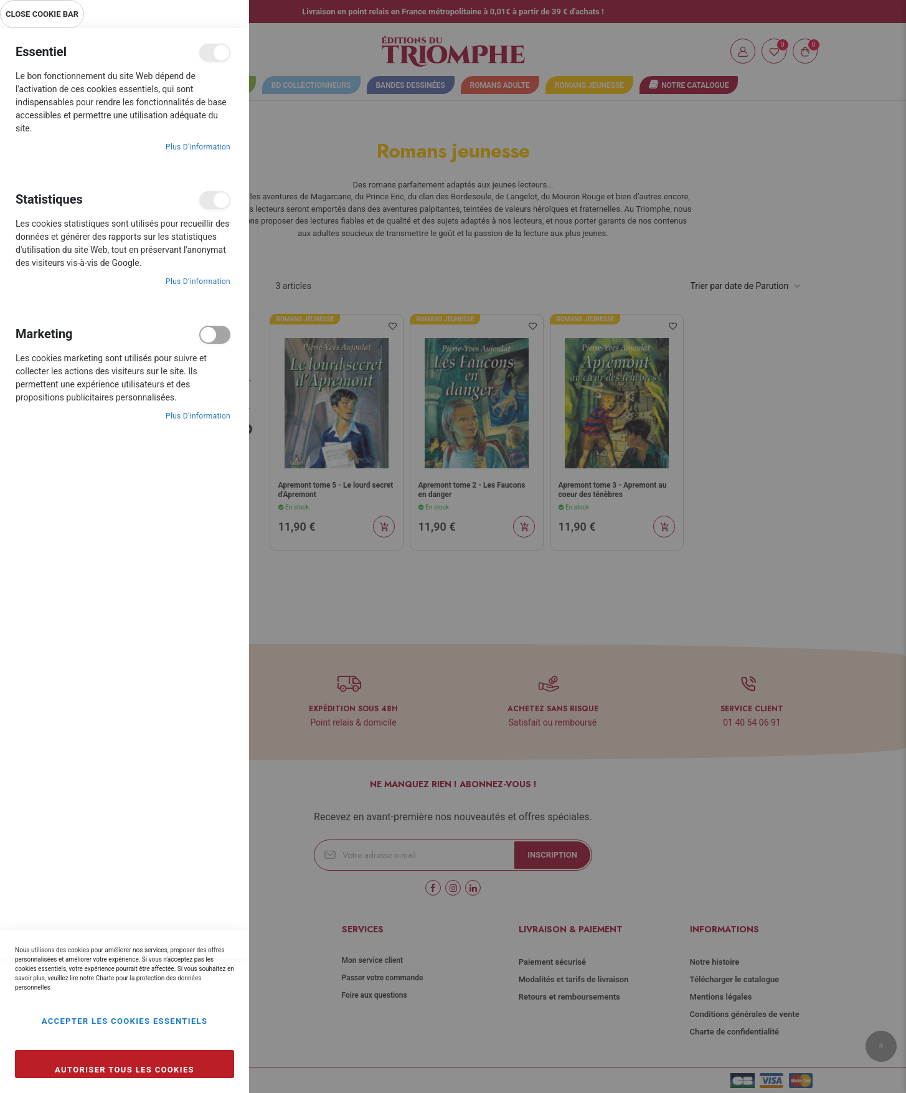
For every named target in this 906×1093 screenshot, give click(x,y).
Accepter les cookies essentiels (125, 1021)
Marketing (214, 335)
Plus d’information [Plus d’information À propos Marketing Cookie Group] (198, 416)
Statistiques (214, 200)
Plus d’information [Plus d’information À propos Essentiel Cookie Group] (198, 147)
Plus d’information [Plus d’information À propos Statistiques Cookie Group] (198, 281)
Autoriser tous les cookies (124, 1069)
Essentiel (214, 53)
